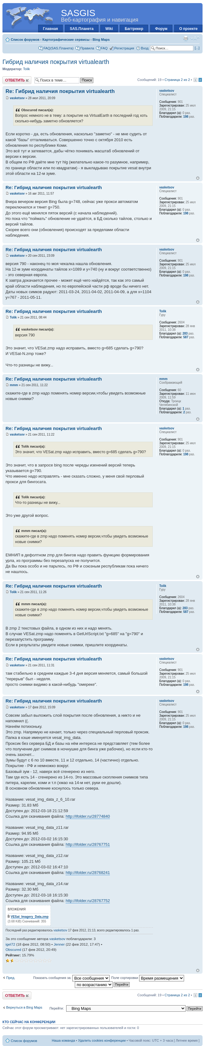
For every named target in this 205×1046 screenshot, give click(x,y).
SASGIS (78, 13)
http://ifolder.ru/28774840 (88, 816)
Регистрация (124, 48)
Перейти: (57, 1008)
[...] (197, 48)
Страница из (177, 80)
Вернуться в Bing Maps (24, 1007)
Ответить (16, 80)
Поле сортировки (147, 978)
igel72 (10, 944)
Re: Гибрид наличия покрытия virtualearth (60, 91)
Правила (87, 48)
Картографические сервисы (66, 39)
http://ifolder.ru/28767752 (88, 900)
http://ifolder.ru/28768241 (88, 872)
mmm (14, 385)
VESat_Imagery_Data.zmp (30, 916)
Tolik (26, 69)
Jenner (59, 944)
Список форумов (25, 39)
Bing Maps (101, 39)
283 (185, 333)
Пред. (10, 978)
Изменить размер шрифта (195, 38)
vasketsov (17, 98)
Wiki (109, 29)
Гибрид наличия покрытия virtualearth (55, 61)
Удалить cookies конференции (102, 1040)
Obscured (13, 949)
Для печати (185, 38)
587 (185, 337)
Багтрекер (134, 29)
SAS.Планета (82, 29)
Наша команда (63, 1040)
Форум (161, 29)
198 (185, 116)
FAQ (104, 48)
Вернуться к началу (197, 178)
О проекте (188, 29)
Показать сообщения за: (71, 978)
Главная (50, 29)
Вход (145, 48)
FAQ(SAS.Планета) (58, 48)
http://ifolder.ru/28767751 (88, 844)
